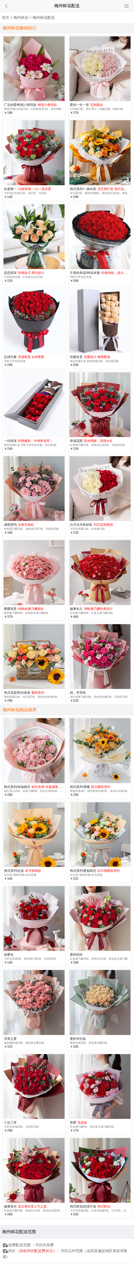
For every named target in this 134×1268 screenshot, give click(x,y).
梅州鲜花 (21, 17)
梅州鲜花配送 (44, 17)
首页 (5, 17)
